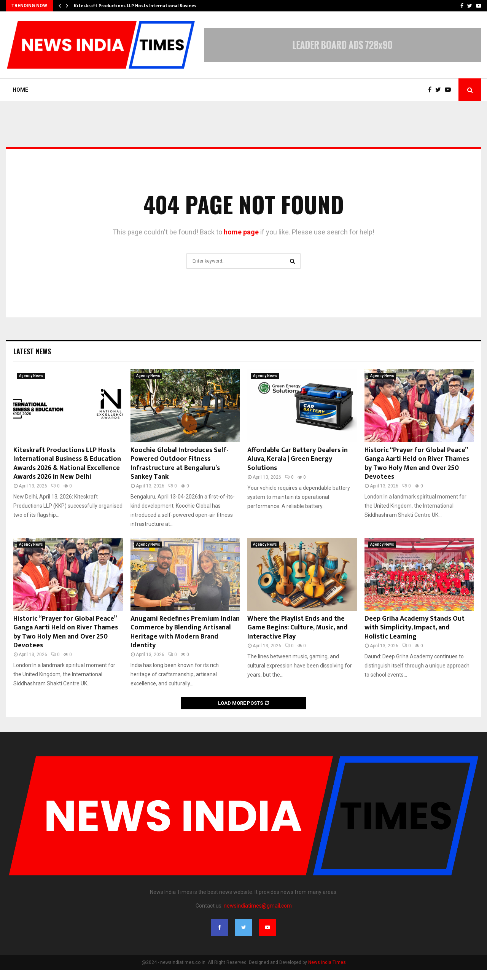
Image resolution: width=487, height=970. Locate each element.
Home (20, 90)
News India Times (327, 962)
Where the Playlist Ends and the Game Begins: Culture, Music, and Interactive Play (297, 627)
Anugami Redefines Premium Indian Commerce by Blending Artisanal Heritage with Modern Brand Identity (185, 632)
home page (241, 232)
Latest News (32, 351)
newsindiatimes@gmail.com (258, 906)
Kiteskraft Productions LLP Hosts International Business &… (140, 6)
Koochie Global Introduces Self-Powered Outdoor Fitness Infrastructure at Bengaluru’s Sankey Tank (180, 463)
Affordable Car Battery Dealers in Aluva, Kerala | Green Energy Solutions (297, 459)
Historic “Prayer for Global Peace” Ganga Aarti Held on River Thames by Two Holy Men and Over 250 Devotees (416, 463)
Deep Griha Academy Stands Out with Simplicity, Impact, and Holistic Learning (414, 627)
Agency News (31, 376)
